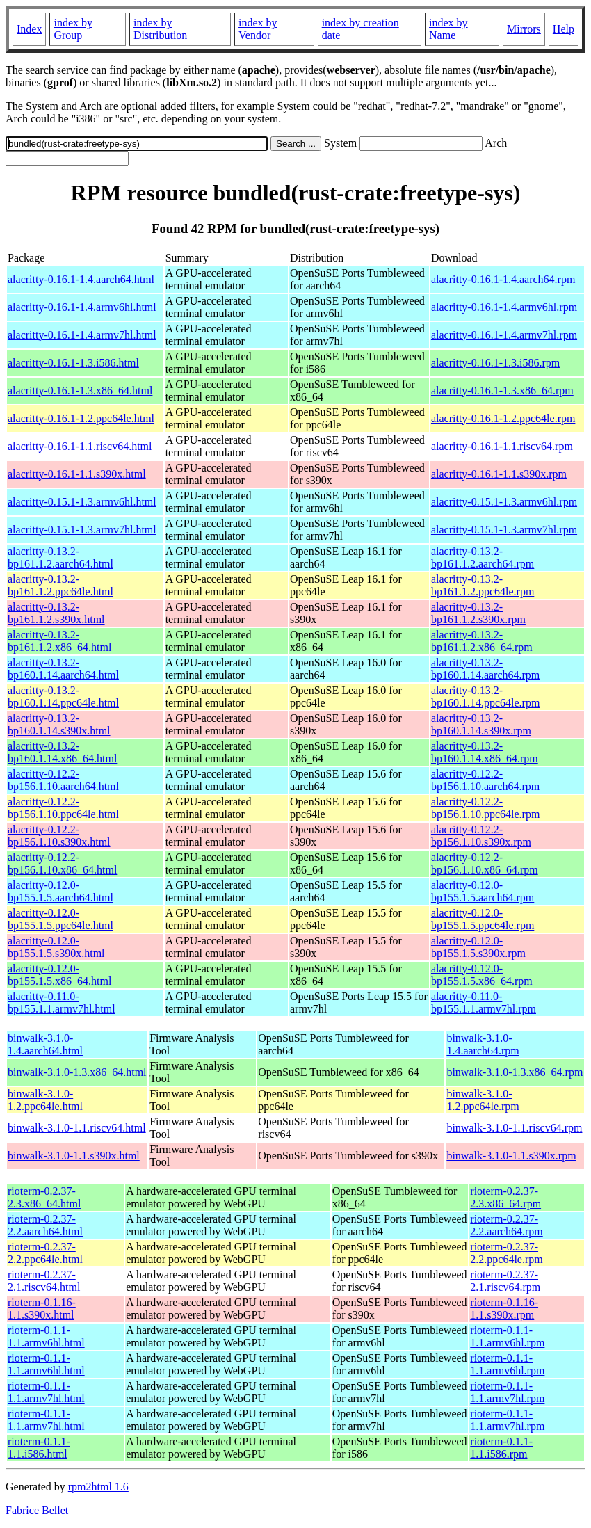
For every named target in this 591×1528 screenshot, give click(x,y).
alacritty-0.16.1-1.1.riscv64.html (80, 446)
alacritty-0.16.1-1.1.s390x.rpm (499, 474)
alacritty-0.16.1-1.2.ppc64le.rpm (503, 418)
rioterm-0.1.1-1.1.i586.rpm (501, 1447)
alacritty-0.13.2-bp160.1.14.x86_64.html (62, 752)
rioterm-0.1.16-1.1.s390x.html (42, 1308)
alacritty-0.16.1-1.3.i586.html (73, 363)
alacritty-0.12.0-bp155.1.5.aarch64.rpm (482, 891)
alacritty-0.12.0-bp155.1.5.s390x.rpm (478, 947)
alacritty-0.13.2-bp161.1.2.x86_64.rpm (482, 641)
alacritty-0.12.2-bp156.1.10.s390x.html (59, 835)
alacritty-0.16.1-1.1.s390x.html (77, 474)
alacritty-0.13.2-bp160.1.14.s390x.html (59, 724)
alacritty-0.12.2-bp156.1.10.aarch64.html (63, 780)
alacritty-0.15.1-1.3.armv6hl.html (82, 502)
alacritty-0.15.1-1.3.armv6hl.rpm (504, 502)
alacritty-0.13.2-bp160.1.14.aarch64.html (63, 669)
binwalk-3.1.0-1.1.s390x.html (74, 1155)
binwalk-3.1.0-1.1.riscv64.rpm (514, 1128)
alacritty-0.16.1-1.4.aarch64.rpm (503, 279)
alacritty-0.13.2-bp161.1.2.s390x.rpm (478, 613)
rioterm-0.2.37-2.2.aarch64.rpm (506, 1225)
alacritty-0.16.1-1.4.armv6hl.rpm (504, 307)
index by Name (448, 29)
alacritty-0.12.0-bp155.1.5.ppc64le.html (60, 919)
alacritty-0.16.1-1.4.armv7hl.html (82, 335)
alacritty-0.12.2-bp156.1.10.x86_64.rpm (484, 863)
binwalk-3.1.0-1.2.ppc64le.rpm (482, 1100)
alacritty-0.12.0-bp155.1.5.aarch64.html (60, 891)
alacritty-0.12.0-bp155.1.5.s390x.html (56, 947)
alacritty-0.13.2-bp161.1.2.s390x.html (56, 613)
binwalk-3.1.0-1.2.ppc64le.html (45, 1100)
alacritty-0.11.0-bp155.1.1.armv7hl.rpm (483, 1002)
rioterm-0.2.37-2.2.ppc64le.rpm (506, 1253)
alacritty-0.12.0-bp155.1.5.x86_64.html (59, 975)
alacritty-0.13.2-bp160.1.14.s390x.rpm (481, 724)
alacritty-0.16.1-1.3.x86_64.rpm (502, 390)
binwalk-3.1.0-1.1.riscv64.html (77, 1128)
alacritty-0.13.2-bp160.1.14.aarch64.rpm (485, 669)
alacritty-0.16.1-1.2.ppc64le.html (81, 418)
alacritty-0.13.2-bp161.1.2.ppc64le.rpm (482, 585)
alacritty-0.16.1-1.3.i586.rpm (495, 363)
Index (29, 29)
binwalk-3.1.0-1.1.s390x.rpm (511, 1155)
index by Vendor (257, 29)
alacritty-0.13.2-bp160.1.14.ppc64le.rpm (485, 696)
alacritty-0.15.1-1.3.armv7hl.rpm (504, 530)
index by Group (73, 29)
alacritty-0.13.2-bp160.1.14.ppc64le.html (63, 696)
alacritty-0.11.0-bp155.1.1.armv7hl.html (61, 1002)
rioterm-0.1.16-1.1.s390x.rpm (504, 1308)
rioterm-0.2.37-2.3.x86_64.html (44, 1197)
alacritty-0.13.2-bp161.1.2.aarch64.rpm (482, 557)
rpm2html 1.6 (98, 1487)
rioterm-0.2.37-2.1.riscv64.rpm (505, 1281)
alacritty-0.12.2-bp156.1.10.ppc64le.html (63, 808)
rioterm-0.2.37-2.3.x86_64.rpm (505, 1197)
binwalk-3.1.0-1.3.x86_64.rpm (514, 1072)
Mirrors (524, 29)
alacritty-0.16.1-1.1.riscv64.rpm (502, 446)
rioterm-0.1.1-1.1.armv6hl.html (46, 1336)
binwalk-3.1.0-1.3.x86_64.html (77, 1072)
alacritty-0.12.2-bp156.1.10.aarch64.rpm (485, 780)
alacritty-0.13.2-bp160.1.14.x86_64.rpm (484, 752)
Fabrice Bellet (37, 1510)
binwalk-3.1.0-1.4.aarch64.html (45, 1044)
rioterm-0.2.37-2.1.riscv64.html (44, 1281)
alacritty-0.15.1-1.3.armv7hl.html (82, 530)
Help (563, 29)
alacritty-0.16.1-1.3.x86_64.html (80, 390)
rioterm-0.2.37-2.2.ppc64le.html (45, 1253)
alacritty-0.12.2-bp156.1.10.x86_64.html (62, 863)
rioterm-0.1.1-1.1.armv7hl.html (46, 1392)
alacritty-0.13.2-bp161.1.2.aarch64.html (60, 557)
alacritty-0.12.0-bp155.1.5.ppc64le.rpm (482, 919)
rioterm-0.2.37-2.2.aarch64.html (45, 1225)
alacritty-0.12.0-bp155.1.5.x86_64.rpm (482, 975)
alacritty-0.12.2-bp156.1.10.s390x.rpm (481, 835)
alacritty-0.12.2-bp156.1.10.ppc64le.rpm (485, 808)
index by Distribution (160, 29)
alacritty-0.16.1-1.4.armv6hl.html (82, 307)
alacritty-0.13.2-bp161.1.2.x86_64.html (59, 641)
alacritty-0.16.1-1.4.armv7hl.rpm (504, 335)
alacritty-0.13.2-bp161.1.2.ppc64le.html (60, 585)
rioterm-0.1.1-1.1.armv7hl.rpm (507, 1392)
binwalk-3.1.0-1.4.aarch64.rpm (482, 1044)
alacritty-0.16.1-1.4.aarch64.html (81, 279)
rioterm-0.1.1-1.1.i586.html (39, 1447)
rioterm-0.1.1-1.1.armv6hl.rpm (507, 1336)
